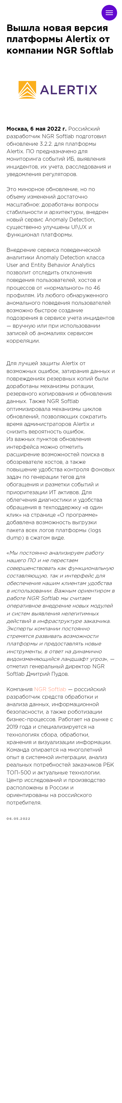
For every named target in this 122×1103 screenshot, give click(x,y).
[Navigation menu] (109, 12)
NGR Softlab (50, 689)
